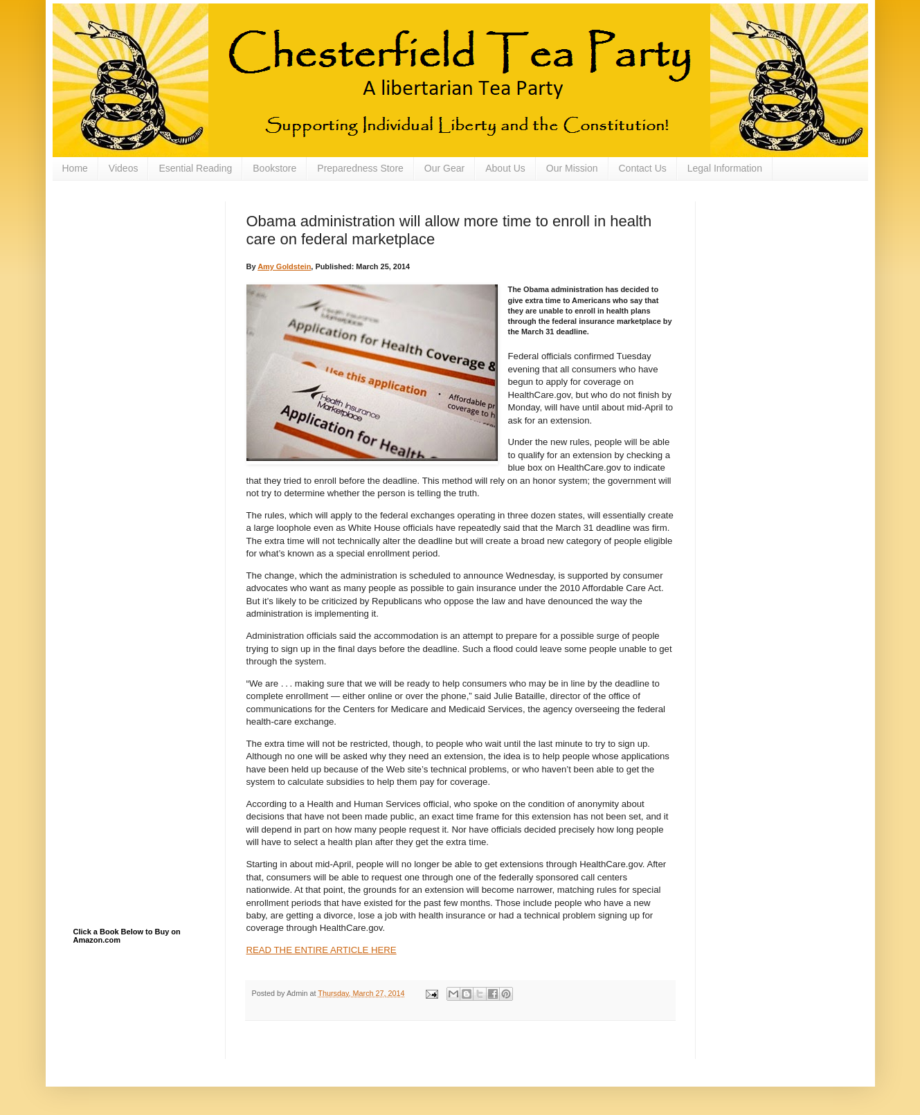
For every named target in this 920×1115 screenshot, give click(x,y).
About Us (505, 168)
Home (75, 168)
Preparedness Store (360, 168)
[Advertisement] (142, 270)
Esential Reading (195, 168)
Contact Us (643, 168)
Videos (123, 168)
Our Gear (444, 168)
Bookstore (274, 168)
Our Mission (572, 168)
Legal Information (724, 168)
